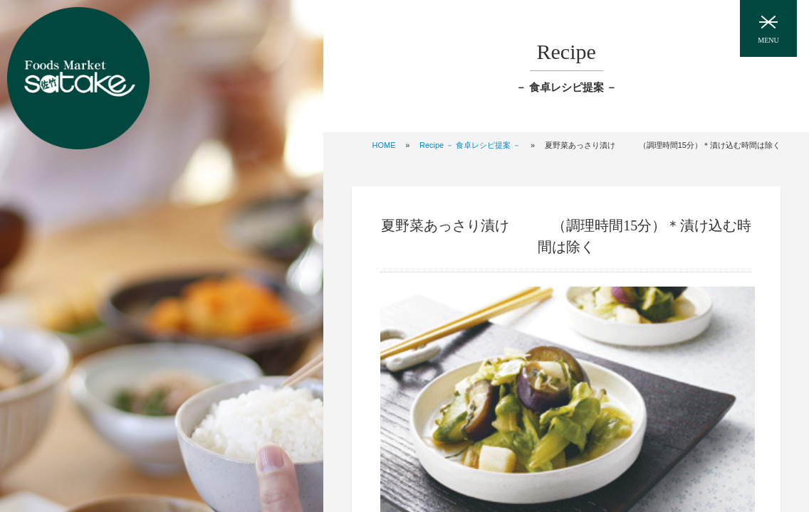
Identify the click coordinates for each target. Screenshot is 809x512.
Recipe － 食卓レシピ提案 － (470, 145)
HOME (384, 145)
